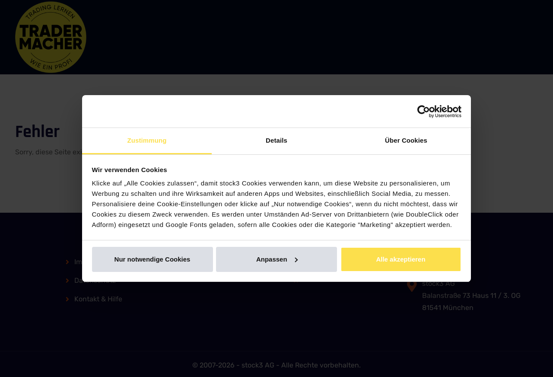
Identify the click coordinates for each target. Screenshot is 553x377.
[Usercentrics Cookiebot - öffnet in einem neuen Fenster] (423, 111)
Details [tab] (276, 140)
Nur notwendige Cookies (152, 259)
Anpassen (277, 259)
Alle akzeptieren (400, 259)
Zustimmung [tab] (147, 140)
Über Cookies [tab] (406, 140)
